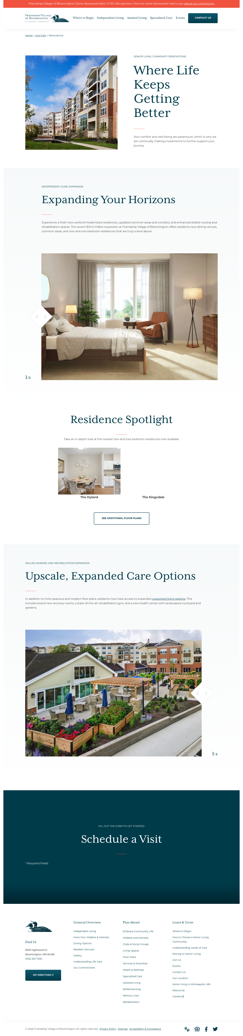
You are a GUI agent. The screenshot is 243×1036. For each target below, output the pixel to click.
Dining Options (82, 943)
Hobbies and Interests (135, 938)
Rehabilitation (131, 1002)
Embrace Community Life (138, 931)
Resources (178, 990)
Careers (178, 996)
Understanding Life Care (87, 962)
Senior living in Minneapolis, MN (191, 984)
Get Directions (43, 973)
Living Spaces (131, 951)
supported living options (168, 599)
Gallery (77, 956)
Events (176, 966)
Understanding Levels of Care (189, 948)
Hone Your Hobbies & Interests (91, 937)
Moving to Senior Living (186, 954)
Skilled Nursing (132, 989)
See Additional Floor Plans (121, 518)
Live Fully (40, 35)
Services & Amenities (135, 963)
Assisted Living (132, 983)
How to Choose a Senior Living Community (190, 939)
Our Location (180, 978)
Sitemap (123, 1029)
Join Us (176, 960)
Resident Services (83, 949)
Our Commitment (84, 968)
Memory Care (131, 996)
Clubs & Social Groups (136, 944)
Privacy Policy (108, 1029)
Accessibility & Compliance (145, 1029)
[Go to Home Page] (47, 20)
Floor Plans (129, 957)
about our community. (199, 4)
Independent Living (84, 931)
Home (29, 35)
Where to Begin (181, 931)
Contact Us (179, 972)
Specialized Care (132, 976)
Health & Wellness (133, 970)
